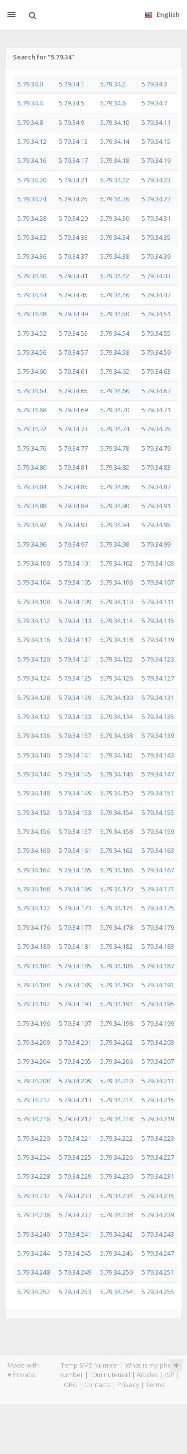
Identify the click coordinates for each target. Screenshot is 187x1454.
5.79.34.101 (75, 563)
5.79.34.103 (158, 563)
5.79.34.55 (156, 333)
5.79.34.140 (33, 754)
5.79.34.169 (75, 888)
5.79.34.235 (158, 1195)
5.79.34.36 (31, 256)
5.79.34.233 (75, 1195)
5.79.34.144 (33, 773)
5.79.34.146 (116, 773)
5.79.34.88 (31, 505)
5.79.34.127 (158, 678)
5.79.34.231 (158, 1176)
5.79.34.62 (114, 371)
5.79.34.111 (158, 601)
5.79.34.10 (114, 122)
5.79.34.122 (116, 659)
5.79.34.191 (158, 984)
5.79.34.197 (75, 1023)
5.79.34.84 (31, 486)
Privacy (128, 1384)
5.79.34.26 (114, 198)
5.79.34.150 (116, 792)
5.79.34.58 (114, 352)
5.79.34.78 (114, 448)
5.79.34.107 (158, 582)
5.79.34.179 (158, 927)
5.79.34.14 (114, 141)
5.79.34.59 (156, 352)
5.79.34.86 (114, 486)
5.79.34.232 (33, 1195)
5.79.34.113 (75, 620)
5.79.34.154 (116, 812)
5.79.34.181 (75, 946)
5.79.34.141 (75, 754)
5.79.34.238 (116, 1214)
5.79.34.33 (73, 237)
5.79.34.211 (158, 1080)
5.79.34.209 (75, 1080)
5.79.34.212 (33, 1099)
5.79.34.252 (33, 1291)
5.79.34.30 (114, 218)
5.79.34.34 (114, 237)
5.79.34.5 (71, 102)
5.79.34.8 (30, 122)
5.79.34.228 (33, 1176)
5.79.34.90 (114, 505)
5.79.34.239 (158, 1214)
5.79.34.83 (156, 467)
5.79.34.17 (73, 160)
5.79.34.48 (31, 313)
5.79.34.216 (33, 1118)
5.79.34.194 (116, 1003)
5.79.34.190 (116, 984)
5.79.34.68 (31, 409)
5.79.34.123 (158, 659)
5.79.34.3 (154, 83)
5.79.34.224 (33, 1157)
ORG (71, 1384)
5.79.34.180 (33, 946)
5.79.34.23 (156, 179)
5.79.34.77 (73, 448)
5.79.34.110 (116, 601)
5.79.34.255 (158, 1291)
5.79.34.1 (71, 83)
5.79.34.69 (73, 409)
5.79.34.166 (116, 869)
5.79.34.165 (75, 869)
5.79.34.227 (158, 1157)
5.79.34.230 (116, 1176)
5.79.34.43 (156, 275)
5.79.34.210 (116, 1080)
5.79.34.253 (75, 1291)
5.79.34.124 (33, 678)
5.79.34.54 (114, 333)
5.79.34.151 (158, 792)
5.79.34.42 (114, 275)
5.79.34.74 (114, 428)
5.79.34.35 (156, 237)
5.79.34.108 (33, 601)
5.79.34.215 (158, 1099)
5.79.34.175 (158, 907)
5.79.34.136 (33, 735)
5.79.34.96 (31, 544)
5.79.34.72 (31, 428)
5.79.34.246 (116, 1253)
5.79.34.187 (158, 965)
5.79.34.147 (158, 773)
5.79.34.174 (116, 907)
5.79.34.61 (73, 371)
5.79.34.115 (158, 620)
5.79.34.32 (31, 237)
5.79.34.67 (156, 390)
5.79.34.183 (158, 946)
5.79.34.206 (116, 1061)
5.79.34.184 (33, 965)
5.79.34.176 (33, 927)
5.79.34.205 (75, 1061)
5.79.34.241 (75, 1234)
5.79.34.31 (156, 218)
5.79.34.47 (156, 294)
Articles (148, 1374)
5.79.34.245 (75, 1253)
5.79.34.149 (75, 792)
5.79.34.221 (75, 1138)
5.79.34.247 (158, 1253)
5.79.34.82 (114, 467)
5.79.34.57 (73, 352)
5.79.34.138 (116, 735)
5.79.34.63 (156, 371)
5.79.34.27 (156, 198)
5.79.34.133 (75, 716)
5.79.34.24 (31, 198)
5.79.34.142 (116, 754)
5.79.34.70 (114, 409)
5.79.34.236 (33, 1214)
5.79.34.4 (30, 102)
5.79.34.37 (73, 256)
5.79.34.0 (30, 83)
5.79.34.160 (33, 850)
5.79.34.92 (31, 524)
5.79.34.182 (116, 946)
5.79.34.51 (156, 313)
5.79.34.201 (75, 1042)
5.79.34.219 (158, 1118)
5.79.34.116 (33, 639)
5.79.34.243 (158, 1234)
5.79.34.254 (116, 1291)
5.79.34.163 (158, 850)
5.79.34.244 (33, 1253)
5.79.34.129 (75, 697)
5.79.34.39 (156, 256)
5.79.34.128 (33, 697)
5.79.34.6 (113, 102)
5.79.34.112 (33, 620)
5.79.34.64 (31, 390)
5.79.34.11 (156, 122)
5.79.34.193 (75, 1003)
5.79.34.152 (33, 812)
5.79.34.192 (33, 1003)
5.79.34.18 (114, 160)
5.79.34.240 (33, 1234)
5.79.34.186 (116, 965)
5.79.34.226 (116, 1157)
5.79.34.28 (31, 218)
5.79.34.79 (156, 448)
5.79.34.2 (113, 83)
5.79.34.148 (33, 792)
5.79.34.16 (31, 160)
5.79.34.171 (158, 888)
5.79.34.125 (75, 678)
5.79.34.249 (75, 1272)
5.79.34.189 (75, 984)
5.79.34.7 (154, 102)
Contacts (97, 1384)
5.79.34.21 (73, 179)
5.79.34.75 (156, 428)
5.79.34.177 (75, 927)
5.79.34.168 (33, 888)
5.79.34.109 (75, 601)
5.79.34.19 (156, 160)
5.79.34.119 (158, 639)
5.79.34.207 (158, 1061)
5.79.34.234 (116, 1195)
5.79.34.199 (158, 1023)
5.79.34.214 (116, 1099)
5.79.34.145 (75, 773)
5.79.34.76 (31, 448)
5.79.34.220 (33, 1138)
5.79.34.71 (156, 409)
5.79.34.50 (114, 313)
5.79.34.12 (31, 141)
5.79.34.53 (73, 333)
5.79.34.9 (71, 122)
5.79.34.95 (156, 524)
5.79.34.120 (33, 659)
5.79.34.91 (156, 505)
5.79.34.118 (116, 639)
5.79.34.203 (158, 1042)
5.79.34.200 (33, 1042)
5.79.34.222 (116, 1138)
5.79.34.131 (158, 697)
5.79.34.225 (75, 1157)
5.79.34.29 (73, 218)
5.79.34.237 (75, 1214)
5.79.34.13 (73, 141)
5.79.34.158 (116, 831)
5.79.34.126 (116, 678)
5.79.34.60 (31, 371)
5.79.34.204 (33, 1061)
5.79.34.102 (116, 563)
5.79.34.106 (116, 582)
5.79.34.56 (31, 352)
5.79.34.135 (158, 716)
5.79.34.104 (33, 582)
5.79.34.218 (116, 1118)
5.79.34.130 (116, 697)
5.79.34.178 (116, 927)
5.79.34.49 (73, 313)
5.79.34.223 (158, 1138)
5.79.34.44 (31, 294)
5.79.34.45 (73, 294)
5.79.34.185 (75, 965)
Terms (155, 1384)
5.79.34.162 (116, 850)
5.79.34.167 (158, 869)
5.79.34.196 (33, 1023)
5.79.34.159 (158, 831)
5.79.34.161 (75, 850)
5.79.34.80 (31, 467)
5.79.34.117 (75, 639)
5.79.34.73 (73, 428)
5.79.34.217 (75, 1118)
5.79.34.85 (73, 486)
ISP (170, 1374)
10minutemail (110, 1374)
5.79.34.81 (73, 467)
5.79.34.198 (116, 1023)
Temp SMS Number (90, 1365)
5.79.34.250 (116, 1272)
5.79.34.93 (73, 524)
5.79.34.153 (75, 812)
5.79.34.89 (73, 505)
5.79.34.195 (158, 1003)
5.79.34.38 (114, 256)
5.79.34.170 (116, 888)
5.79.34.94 (114, 524)
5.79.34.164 (33, 869)
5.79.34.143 (158, 754)
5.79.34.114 (116, 620)
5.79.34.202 (116, 1042)
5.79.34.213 (75, 1099)
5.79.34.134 (116, 716)
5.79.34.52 (31, 333)
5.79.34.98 (114, 544)
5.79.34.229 (75, 1176)
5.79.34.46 (114, 294)
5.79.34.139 (158, 735)
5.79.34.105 (75, 582)
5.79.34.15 (156, 141)
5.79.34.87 (156, 486)
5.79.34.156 (33, 831)
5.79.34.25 (73, 198)
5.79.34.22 (114, 179)
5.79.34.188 (33, 984)
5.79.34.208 (33, 1080)
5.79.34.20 (31, 179)
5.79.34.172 (33, 907)
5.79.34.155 (158, 812)
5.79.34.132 (33, 716)
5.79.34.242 (116, 1234)
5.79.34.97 (73, 544)
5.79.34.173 (75, 907)
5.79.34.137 (75, 735)
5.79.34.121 (75, 659)
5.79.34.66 (114, 390)
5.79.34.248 (33, 1272)
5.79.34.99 (156, 544)
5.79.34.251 (158, 1272)
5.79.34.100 (33, 563)
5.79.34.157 (75, 831)
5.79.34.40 (31, 275)
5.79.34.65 (73, 390)
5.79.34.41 (73, 275)
